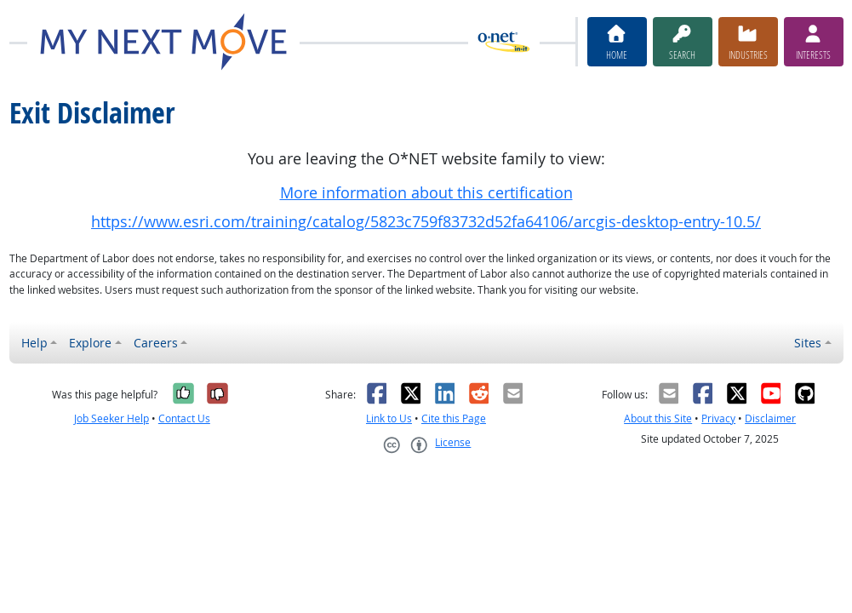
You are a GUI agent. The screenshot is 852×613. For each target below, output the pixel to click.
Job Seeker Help (111, 418)
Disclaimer (770, 418)
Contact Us (184, 418)
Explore (90, 343)
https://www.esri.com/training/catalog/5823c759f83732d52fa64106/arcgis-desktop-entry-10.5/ (426, 222)
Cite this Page (453, 418)
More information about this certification (426, 193)
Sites (807, 343)
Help (34, 343)
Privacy (718, 418)
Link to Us (389, 418)
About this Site (658, 418)
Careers (156, 343)
